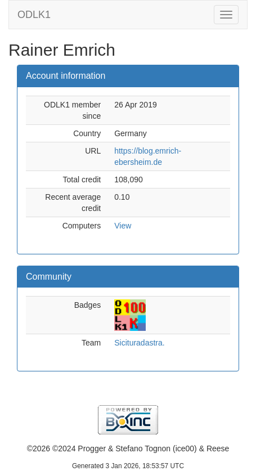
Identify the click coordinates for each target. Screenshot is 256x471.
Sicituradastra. (139, 342)
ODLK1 (34, 14)
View (122, 225)
